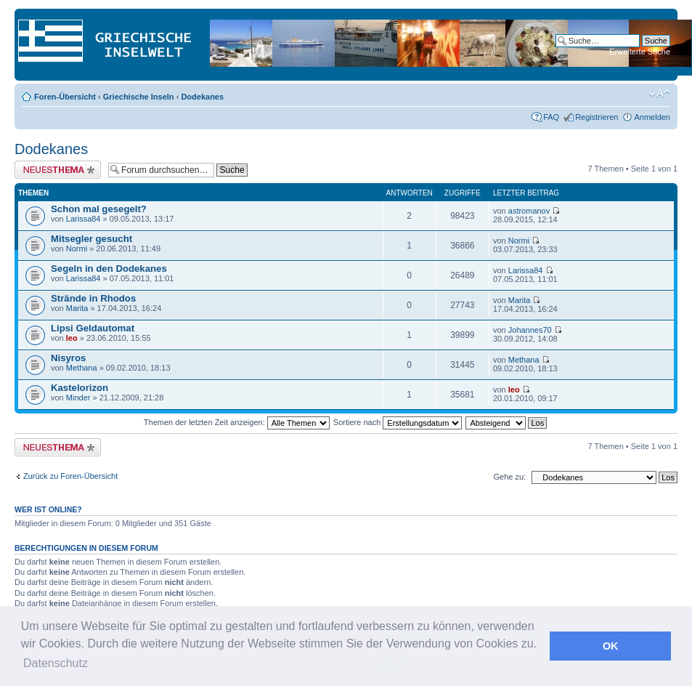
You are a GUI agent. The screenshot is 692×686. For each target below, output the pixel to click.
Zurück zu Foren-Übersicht (70, 476)
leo (72, 338)
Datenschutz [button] (55, 663)
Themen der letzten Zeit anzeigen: (237, 422)
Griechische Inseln (138, 96)
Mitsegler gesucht (91, 238)
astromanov (529, 210)
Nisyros (68, 357)
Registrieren (596, 117)
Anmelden (652, 117)
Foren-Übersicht (65, 96)
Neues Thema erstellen (58, 170)
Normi (76, 248)
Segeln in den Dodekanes (109, 268)
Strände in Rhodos (93, 298)
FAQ (551, 117)
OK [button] (611, 646)
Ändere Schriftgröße (659, 93)
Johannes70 (530, 330)
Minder (78, 397)
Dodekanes (202, 96)
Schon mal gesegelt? (99, 208)
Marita (77, 308)
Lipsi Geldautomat (92, 328)
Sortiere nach (397, 422)
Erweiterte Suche (639, 51)
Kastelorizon (79, 387)
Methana (81, 367)
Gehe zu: (509, 476)
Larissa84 (83, 218)
